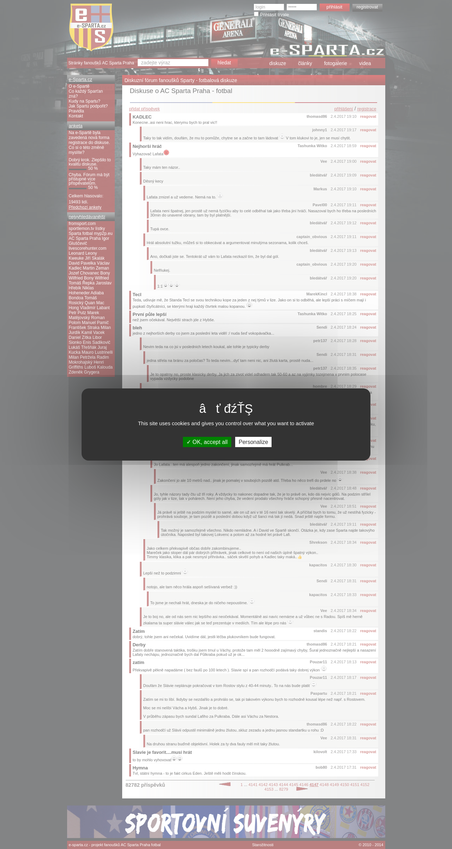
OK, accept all (207, 442)
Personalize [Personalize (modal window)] (253, 442)
